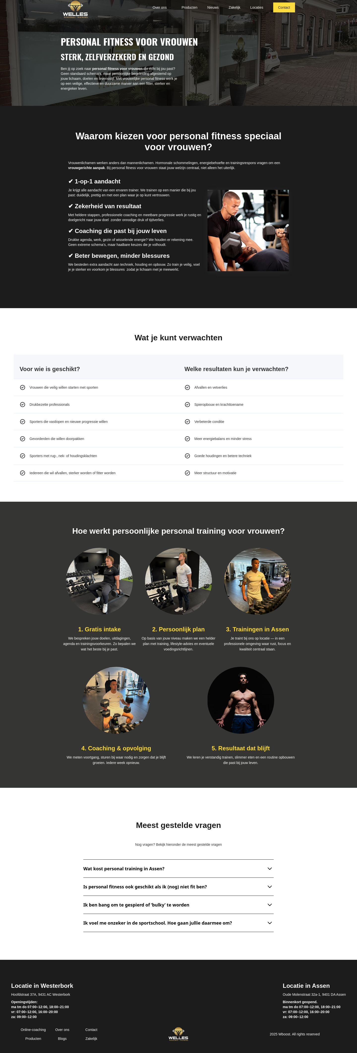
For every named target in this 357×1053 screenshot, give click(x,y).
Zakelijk (234, 7)
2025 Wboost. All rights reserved (295, 1034)
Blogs (62, 1039)
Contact (284, 7)
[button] (162, 7)
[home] (75, 9)
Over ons (62, 1030)
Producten (189, 7)
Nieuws (213, 7)
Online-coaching (33, 1030)
